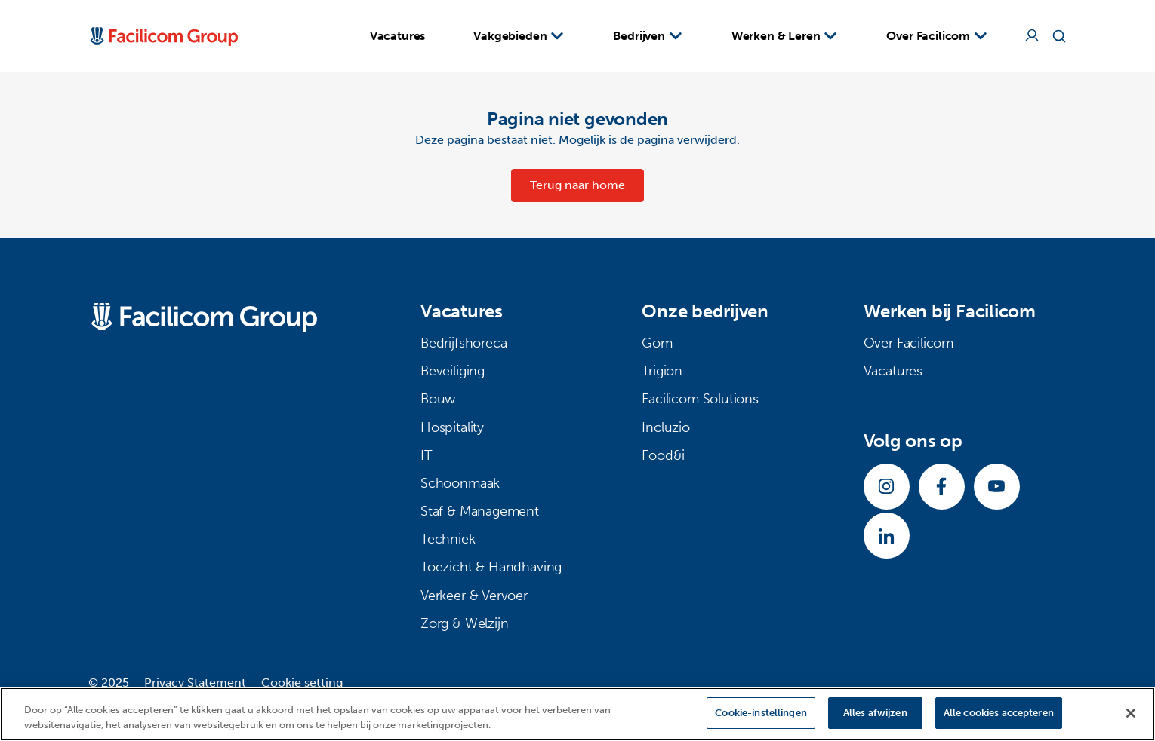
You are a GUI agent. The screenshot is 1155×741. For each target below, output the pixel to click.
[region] (577, 714)
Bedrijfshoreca (463, 343)
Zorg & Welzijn (464, 623)
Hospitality (452, 427)
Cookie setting (302, 682)
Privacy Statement (195, 682)
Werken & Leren (785, 35)
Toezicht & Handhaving (491, 567)
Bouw (437, 398)
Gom (657, 343)
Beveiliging (452, 371)
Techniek (448, 539)
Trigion (662, 371)
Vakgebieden (519, 35)
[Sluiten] (1130, 713)
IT (426, 455)
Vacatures (398, 36)
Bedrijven (647, 35)
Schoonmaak (460, 483)
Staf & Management (479, 511)
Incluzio (666, 427)
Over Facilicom (937, 35)
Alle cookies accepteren (999, 712)
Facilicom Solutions (700, 398)
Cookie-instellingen (760, 712)
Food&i (663, 455)
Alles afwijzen (875, 712)
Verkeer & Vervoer (474, 595)
